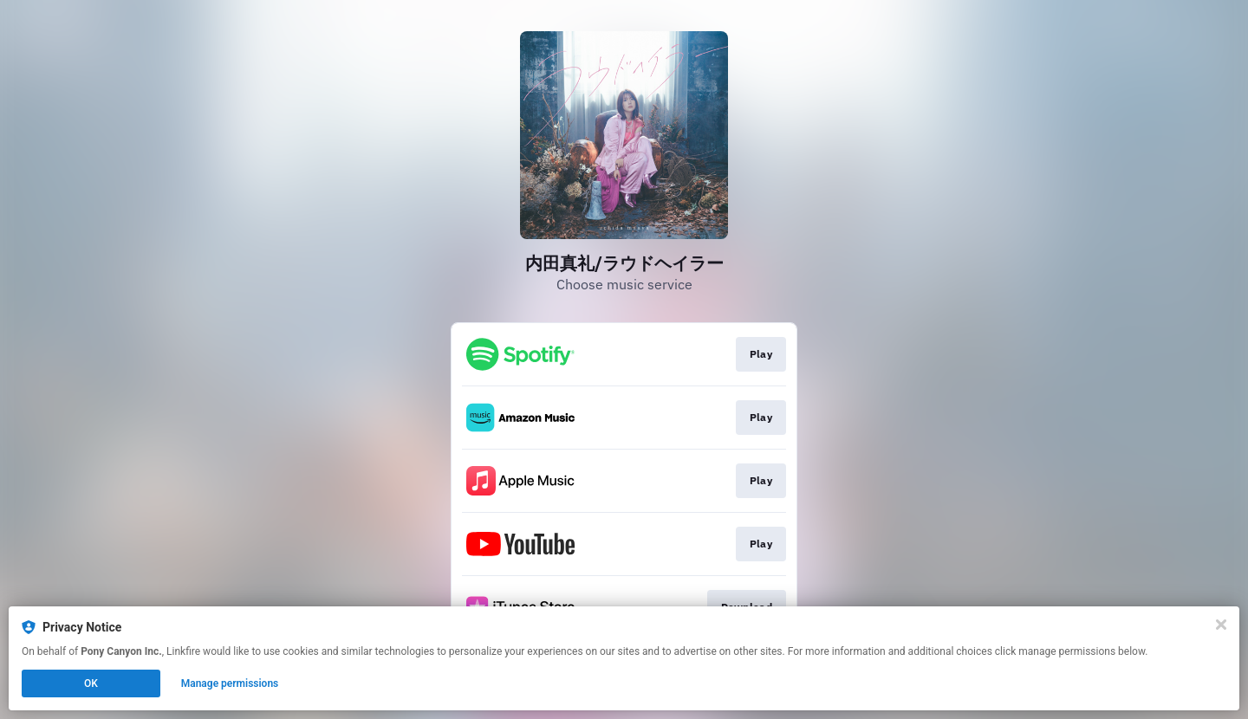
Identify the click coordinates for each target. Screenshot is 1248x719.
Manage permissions (230, 683)
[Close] (1221, 624)
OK (91, 683)
